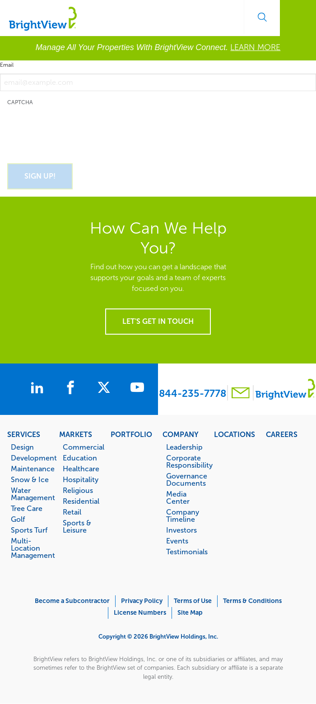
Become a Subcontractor (72, 601)
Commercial (82, 447)
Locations (234, 434)
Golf (18, 519)
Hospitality (80, 479)
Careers (281, 434)
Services (23, 434)
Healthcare (81, 469)
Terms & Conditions (252, 601)
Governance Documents (185, 479)
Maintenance (30, 469)
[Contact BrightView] (241, 394)
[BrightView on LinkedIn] (37, 389)
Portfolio (131, 434)
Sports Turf (29, 530)
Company (181, 434)
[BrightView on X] (107, 389)
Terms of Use (193, 601)
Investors (181, 530)
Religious (78, 490)
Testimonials (185, 552)
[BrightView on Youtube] (141, 389)
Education (80, 458)
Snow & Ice (30, 479)
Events (177, 541)
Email (7, 65)
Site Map (190, 613)
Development (30, 458)
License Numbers (140, 613)
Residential (81, 501)
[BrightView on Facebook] (72, 389)
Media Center (178, 497)
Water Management (30, 494)
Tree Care (26, 508)
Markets (75, 434)
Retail (72, 512)
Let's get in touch (158, 321)
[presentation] (75, 129)
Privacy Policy (142, 601)
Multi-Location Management (30, 548)
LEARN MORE (255, 47)
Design (22, 447)
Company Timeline (182, 515)
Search (262, 17)
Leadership (184, 447)
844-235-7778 (192, 393)
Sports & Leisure (77, 526)
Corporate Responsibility (185, 461)
